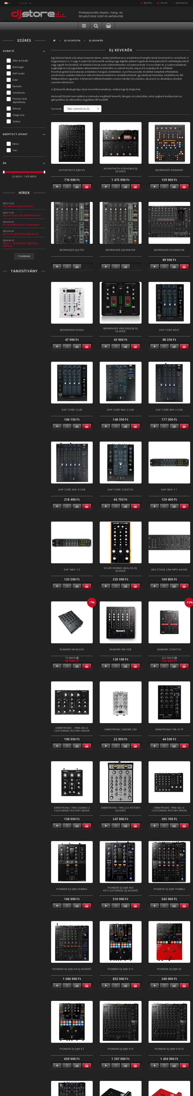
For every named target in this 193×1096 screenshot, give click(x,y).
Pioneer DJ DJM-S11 (120, 969)
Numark (17, 86)
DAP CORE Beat (169, 330)
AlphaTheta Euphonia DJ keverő (121, 170)
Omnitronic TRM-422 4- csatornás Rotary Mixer (169, 809)
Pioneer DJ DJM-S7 (72, 1049)
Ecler (15, 80)
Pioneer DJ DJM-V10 (120, 1049)
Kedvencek (181, 3)
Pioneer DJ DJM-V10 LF (169, 1049)
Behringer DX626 (72, 330)
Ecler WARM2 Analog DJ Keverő (120, 569)
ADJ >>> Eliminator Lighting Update (20, 244)
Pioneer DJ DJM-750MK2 (169, 889)
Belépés (146, 3)
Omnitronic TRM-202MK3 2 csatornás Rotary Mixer (72, 809)
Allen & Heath (20, 60)
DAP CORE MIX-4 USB (71, 489)
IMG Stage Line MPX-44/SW (169, 569)
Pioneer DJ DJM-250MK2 (71, 889)
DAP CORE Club (72, 409)
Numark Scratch (169, 649)
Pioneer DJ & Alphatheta (20, 100)
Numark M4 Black (72, 649)
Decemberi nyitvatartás (18, 206)
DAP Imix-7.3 (72, 569)
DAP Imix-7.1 (169, 489)
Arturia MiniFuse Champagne (21, 224)
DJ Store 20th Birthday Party (20, 233)
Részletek (57, 186)
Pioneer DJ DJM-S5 (169, 969)
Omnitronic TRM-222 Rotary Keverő (120, 809)
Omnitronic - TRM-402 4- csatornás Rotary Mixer (72, 729)
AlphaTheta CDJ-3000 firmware (22, 215)
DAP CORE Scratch (120, 489)
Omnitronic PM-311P (169, 729)
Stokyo (17, 121)
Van (15, 150)
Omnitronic (19, 92)
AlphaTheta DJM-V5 (72, 170)
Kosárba (86, 186)
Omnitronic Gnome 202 (120, 729)
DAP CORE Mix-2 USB (120, 409)
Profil (162, 3)
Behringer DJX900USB (120, 250)
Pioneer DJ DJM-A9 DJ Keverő (72, 969)
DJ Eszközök (72, 40)
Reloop (17, 108)
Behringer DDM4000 (169, 170)
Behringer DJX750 (72, 250)
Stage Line (19, 115)
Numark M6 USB (120, 649)
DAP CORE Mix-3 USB (169, 409)
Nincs (16, 143)
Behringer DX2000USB (169, 250)
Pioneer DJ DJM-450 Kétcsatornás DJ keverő (120, 889)
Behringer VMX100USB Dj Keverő (120, 330)
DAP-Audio (19, 73)
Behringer (18, 67)
